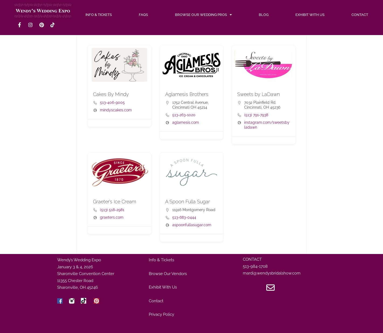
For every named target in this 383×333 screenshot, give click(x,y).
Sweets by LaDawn (258, 94)
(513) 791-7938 (256, 115)
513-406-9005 (112, 102)
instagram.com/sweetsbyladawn (266, 124)
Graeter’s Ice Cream (114, 201)
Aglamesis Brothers (186, 94)
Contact (359, 15)
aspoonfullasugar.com (191, 225)
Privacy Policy (161, 314)
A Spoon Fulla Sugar (187, 201)
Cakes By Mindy (111, 94)
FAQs (143, 15)
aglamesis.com (185, 122)
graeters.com (111, 217)
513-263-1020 (183, 115)
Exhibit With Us (310, 15)
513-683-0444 (184, 217)
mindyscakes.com (116, 110)
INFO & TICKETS (98, 15)
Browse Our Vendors (168, 273)
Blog (263, 15)
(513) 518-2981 (112, 210)
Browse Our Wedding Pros (203, 15)
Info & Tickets (161, 260)
